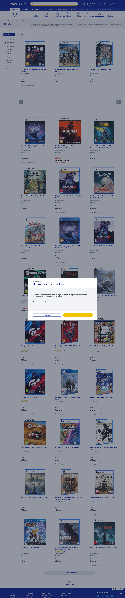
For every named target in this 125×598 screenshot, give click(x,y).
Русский (40, 281)
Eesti (34, 281)
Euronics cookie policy (40, 302)
